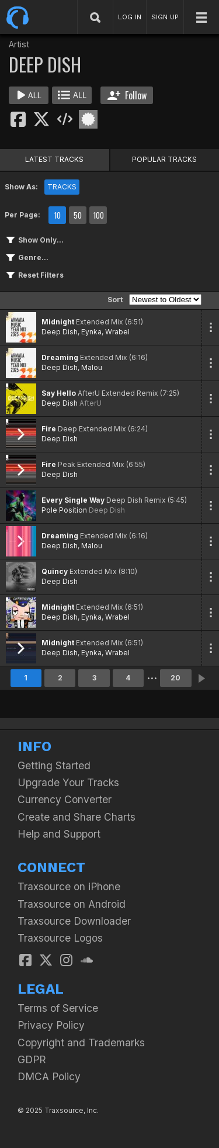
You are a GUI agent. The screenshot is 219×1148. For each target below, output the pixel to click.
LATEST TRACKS (54, 159)
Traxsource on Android (72, 904)
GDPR (32, 1059)
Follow (127, 95)
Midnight (57, 321)
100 (98, 215)
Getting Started (54, 765)
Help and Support (59, 834)
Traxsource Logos (60, 938)
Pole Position (64, 510)
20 (175, 677)
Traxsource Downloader (74, 921)
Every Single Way (73, 500)
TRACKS (62, 186)
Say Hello (58, 393)
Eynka (91, 331)
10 (57, 215)
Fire (48, 428)
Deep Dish (59, 331)
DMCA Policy (49, 1076)
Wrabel (117, 331)
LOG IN (129, 17)
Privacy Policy (51, 1025)
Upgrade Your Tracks (68, 782)
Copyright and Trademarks (81, 1042)
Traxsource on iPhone (69, 886)
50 (78, 215)
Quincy (54, 571)
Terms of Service (58, 1008)
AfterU (90, 403)
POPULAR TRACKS (164, 159)
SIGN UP (165, 17)
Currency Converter (65, 799)
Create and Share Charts (76, 817)
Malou (91, 367)
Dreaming (59, 357)
